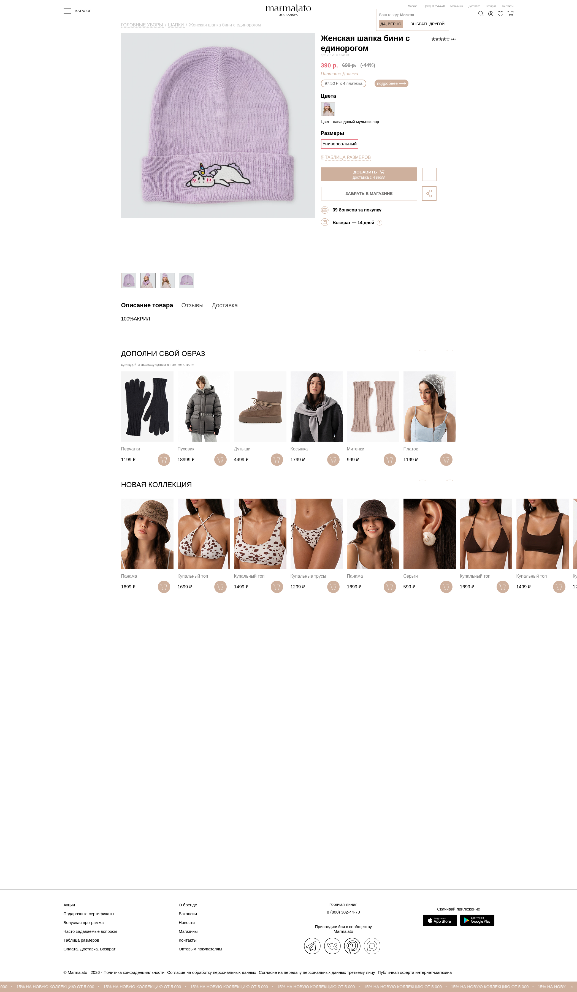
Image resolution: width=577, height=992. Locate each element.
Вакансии (188, 913)
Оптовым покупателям (200, 949)
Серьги (410, 576)
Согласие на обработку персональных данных (211, 972)
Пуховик (186, 449)
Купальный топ (193, 576)
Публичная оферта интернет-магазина (415, 972)
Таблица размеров (81, 940)
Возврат (491, 6)
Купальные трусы (308, 576)
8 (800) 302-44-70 (434, 6)
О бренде (188, 905)
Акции (69, 905)
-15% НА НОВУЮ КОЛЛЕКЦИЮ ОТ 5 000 (60, 986)
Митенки (355, 449)
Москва (412, 6)
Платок (410, 449)
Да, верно (390, 24)
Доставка (474, 6)
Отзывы (192, 305)
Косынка (299, 449)
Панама (129, 576)
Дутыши (242, 449)
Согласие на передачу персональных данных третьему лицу (317, 972)
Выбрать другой (427, 24)
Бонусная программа (84, 922)
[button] (450, 486)
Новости (187, 922)
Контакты (507, 6)
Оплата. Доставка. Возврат (90, 949)
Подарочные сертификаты (89, 913)
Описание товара (147, 305)
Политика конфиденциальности (134, 972)
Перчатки (130, 449)
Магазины (456, 6)
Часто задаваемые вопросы (90, 931)
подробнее (391, 83)
